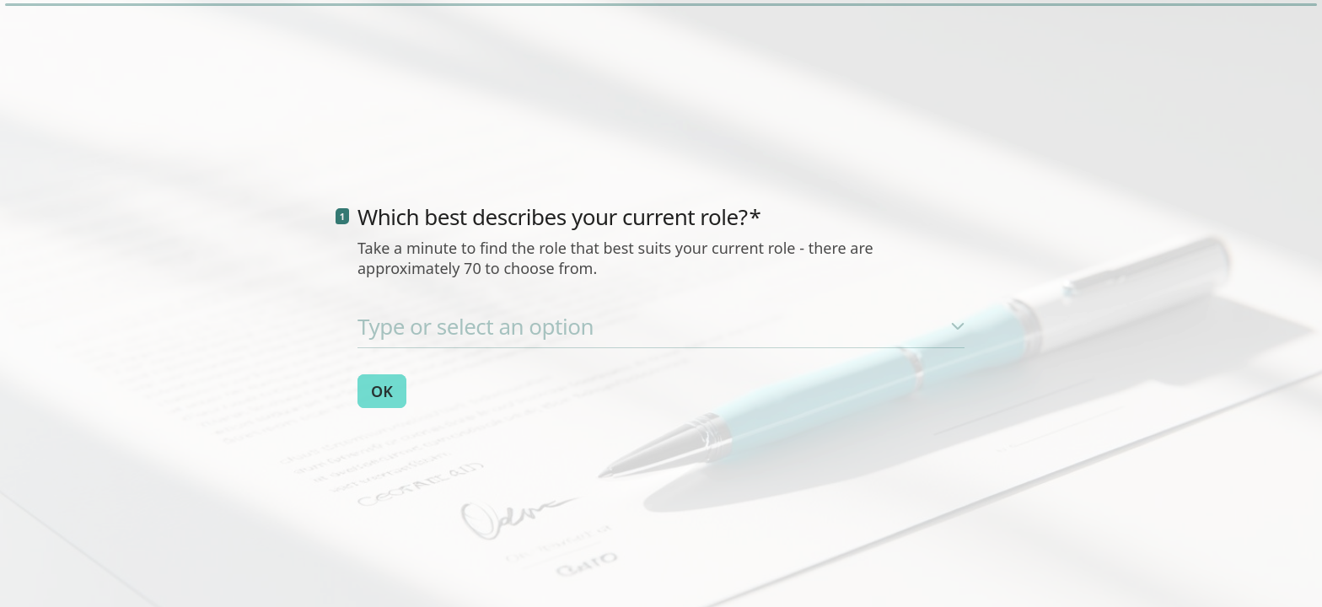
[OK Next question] (381, 391)
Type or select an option (475, 326)
